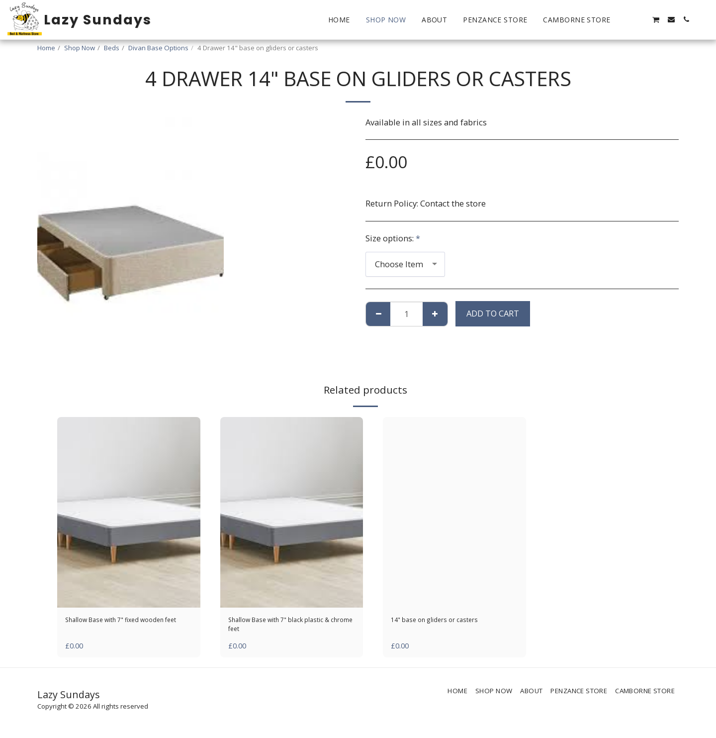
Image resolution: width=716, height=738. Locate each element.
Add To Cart (492, 313)
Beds (111, 47)
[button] (626, 19)
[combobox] (405, 264)
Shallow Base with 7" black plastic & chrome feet (279, 627)
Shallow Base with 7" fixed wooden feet (115, 627)
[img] (128, 512)
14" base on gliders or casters (447, 621)
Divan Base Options (158, 47)
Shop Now (79, 47)
